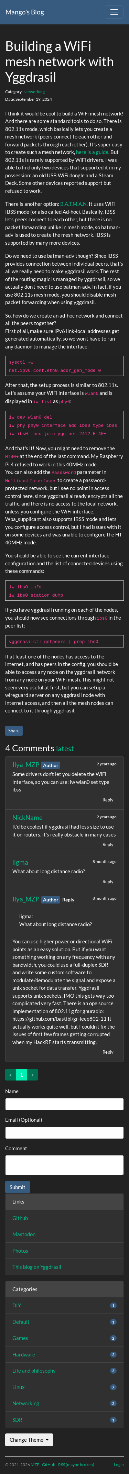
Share (14, 730)
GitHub (48, 1464)
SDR (17, 1420)
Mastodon (23, 1234)
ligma (20, 862)
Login (119, 1464)
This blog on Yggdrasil (36, 1267)
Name (12, 1091)
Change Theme (27, 1440)
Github (20, 1218)
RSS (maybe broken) (76, 1464)
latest (65, 748)
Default (21, 1322)
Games (20, 1338)
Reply (108, 799)
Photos (20, 1251)
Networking (34, 91)
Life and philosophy (34, 1370)
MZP (35, 1464)
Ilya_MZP (26, 764)
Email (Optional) (23, 1120)
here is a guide (92, 152)
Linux (18, 1387)
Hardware (23, 1354)
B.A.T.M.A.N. (74, 204)
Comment (16, 1148)
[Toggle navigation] (114, 12)
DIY (16, 1305)
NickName (27, 817)
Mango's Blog (25, 12)
